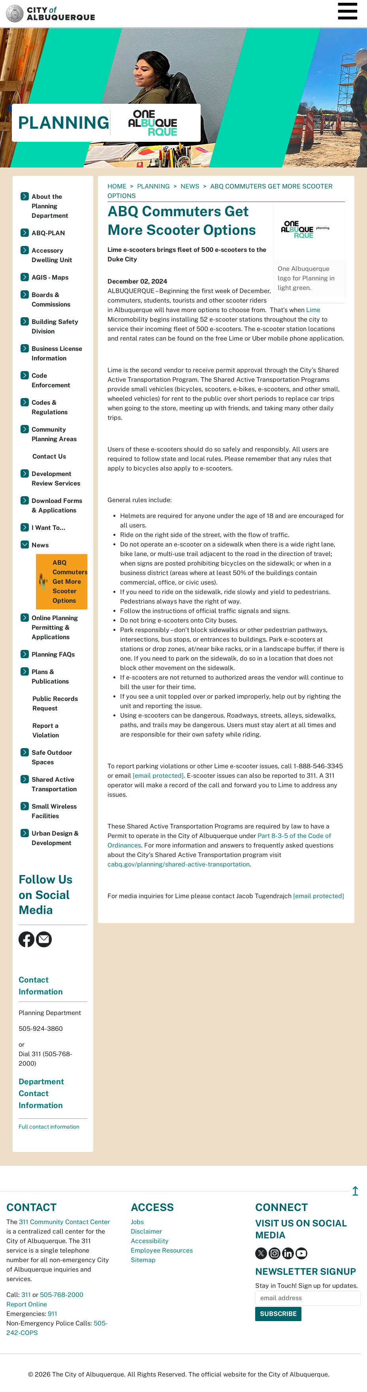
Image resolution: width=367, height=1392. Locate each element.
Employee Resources (162, 1250)
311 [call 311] (26, 1295)
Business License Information (57, 353)
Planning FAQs (53, 654)
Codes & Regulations (50, 407)
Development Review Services (56, 478)
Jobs (137, 1222)
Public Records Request (55, 703)
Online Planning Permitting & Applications (55, 627)
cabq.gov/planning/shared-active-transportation (178, 864)
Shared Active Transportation (54, 784)
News (190, 186)
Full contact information (49, 1127)
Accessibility (150, 1241)
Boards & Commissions (51, 299)
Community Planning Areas (54, 434)
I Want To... (48, 527)
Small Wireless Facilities (54, 811)
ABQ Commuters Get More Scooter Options (62, 582)
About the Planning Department (50, 206)
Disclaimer (146, 1231)
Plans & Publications (50, 676)
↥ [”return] (355, 1191)
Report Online (26, 1304)
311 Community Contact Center (64, 1222)
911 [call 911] (52, 1314)
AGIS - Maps (50, 277)
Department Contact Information (41, 1093)
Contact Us (49, 456)
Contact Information (41, 985)
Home (116, 186)
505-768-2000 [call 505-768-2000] (61, 1295)
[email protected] (158, 775)
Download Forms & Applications (57, 505)
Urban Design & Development (55, 838)
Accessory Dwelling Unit (52, 255)
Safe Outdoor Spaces (52, 757)
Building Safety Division (55, 326)
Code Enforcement (51, 380)
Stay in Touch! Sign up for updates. (306, 1285)
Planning (153, 186)
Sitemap (143, 1260)
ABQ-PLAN (48, 233)
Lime (313, 310)
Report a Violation (45, 730)
